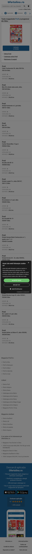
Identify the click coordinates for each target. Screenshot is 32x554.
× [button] (28, 262)
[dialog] (16, 277)
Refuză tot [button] (16, 285)
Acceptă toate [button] (16, 280)
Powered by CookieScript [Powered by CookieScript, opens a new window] (23, 291)
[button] (16, 289)
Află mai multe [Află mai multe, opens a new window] (22, 276)
